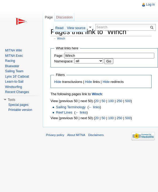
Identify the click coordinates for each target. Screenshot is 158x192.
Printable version (20, 110)
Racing (10, 61)
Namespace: (64, 61)
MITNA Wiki (13, 50)
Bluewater (12, 66)
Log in (150, 4)
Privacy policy (55, 135)
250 (119, 101)
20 (97, 101)
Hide (57, 82)
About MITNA (76, 135)
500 (128, 101)
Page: (58, 56)
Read (59, 28)
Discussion (64, 17)
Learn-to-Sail (14, 81)
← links (94, 107)
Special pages (18, 105)
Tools (11, 100)
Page (49, 17)
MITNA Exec (14, 56)
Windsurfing (13, 87)
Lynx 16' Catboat (17, 76)
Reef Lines (64, 112)
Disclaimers (96, 135)
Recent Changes (17, 92)
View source (76, 28)
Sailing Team (14, 71)
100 (111, 101)
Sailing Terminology (71, 107)
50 (103, 101)
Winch (61, 38)
